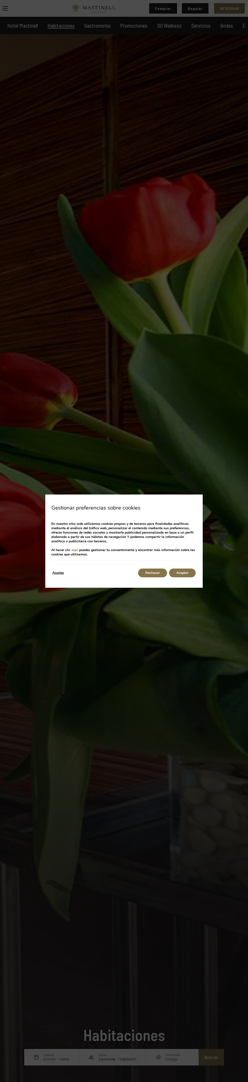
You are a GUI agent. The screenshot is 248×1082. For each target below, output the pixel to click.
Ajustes (58, 572)
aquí (74, 550)
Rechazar (152, 572)
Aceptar (182, 572)
